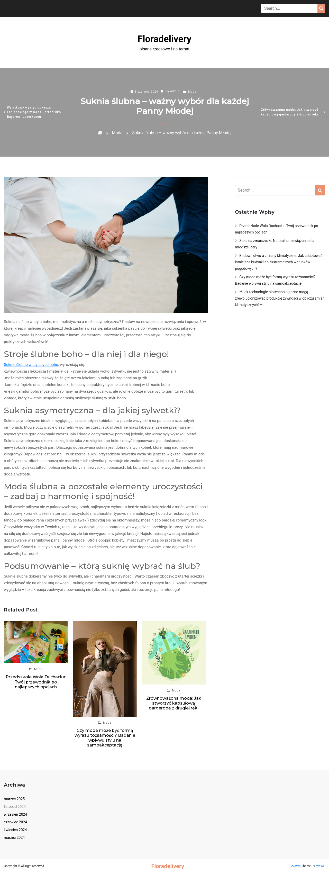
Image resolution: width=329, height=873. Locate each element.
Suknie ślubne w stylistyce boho (31, 364)
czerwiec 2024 (15, 822)
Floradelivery (164, 39)
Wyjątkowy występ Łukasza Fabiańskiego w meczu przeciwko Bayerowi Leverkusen (34, 112)
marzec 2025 (14, 799)
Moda (192, 91)
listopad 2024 (15, 807)
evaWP (320, 866)
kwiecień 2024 (15, 830)
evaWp (296, 866)
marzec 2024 (14, 837)
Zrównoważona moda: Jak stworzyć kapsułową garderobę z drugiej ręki (289, 112)
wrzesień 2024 (15, 814)
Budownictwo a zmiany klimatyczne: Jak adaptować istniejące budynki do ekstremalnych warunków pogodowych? (278, 262)
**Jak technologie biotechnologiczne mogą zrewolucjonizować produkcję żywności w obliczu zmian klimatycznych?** (279, 298)
